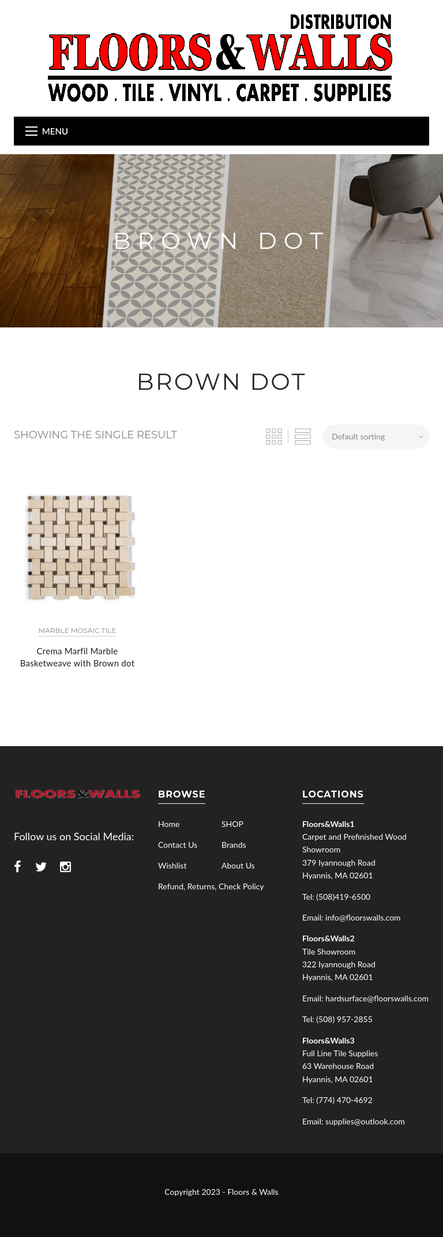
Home (168, 824)
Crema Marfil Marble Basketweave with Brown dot (77, 657)
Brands (234, 844)
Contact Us (177, 844)
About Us (238, 865)
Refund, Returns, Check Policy (211, 886)
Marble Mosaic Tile (77, 630)
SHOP (232, 824)
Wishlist (172, 865)
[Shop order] (376, 436)
